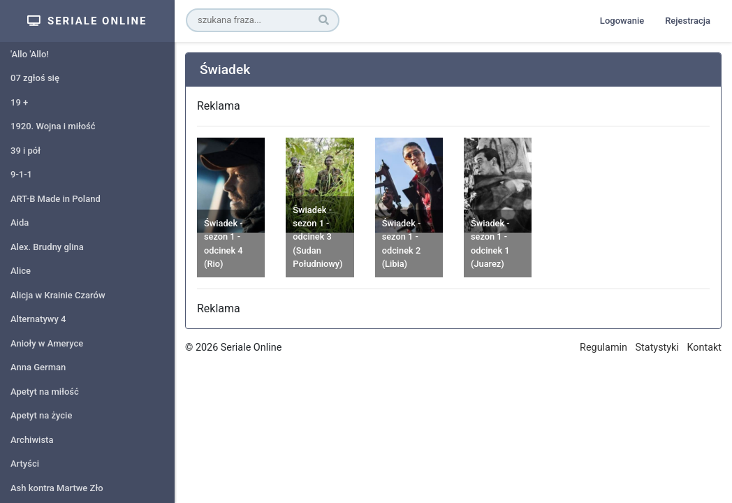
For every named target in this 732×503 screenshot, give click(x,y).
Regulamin (603, 347)
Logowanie (622, 20)
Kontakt (704, 347)
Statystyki (657, 347)
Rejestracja (687, 20)
